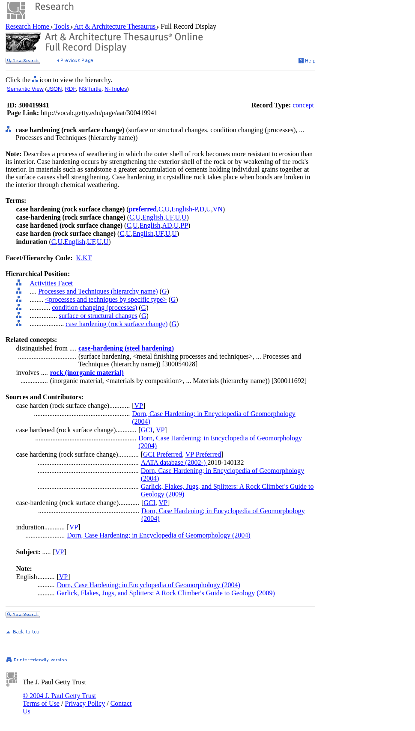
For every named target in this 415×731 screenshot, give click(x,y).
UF (169, 217)
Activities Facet (51, 283)
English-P (184, 209)
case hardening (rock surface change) (116, 323)
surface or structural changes (98, 315)
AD (167, 225)
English (152, 217)
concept (303, 105)
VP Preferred (203, 454)
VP (138, 405)
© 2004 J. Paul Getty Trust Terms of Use (59, 699)
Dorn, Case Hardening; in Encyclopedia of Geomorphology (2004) (158, 535)
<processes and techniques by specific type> (106, 299)
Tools (62, 26)
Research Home (28, 26)
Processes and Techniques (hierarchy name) (98, 291)
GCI (147, 430)
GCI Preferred (162, 454)
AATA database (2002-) (174, 462)
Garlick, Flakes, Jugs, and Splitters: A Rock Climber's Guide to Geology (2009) (166, 593)
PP (184, 225)
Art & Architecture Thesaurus (115, 26)
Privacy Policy (85, 703)
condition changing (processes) (94, 307)
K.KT (84, 257)
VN (218, 209)
